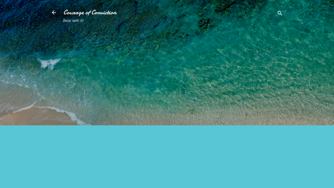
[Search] (280, 14)
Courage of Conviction (89, 12)
